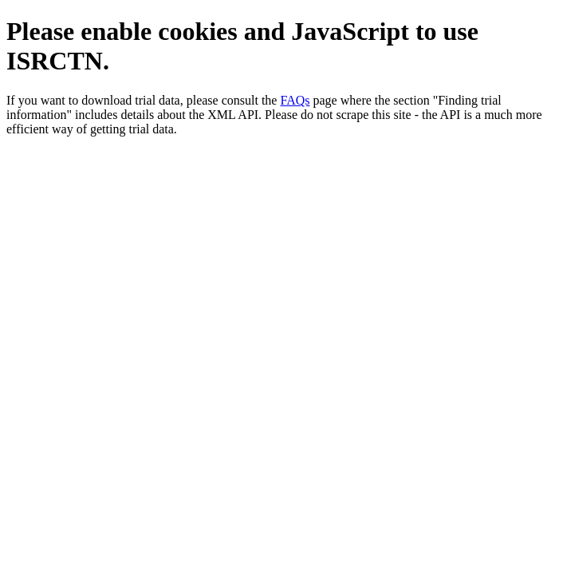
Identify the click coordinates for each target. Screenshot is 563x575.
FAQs (294, 100)
